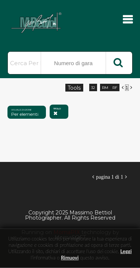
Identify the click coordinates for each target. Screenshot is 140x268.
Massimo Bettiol (44, 22)
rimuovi (69, 258)
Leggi (125, 251)
